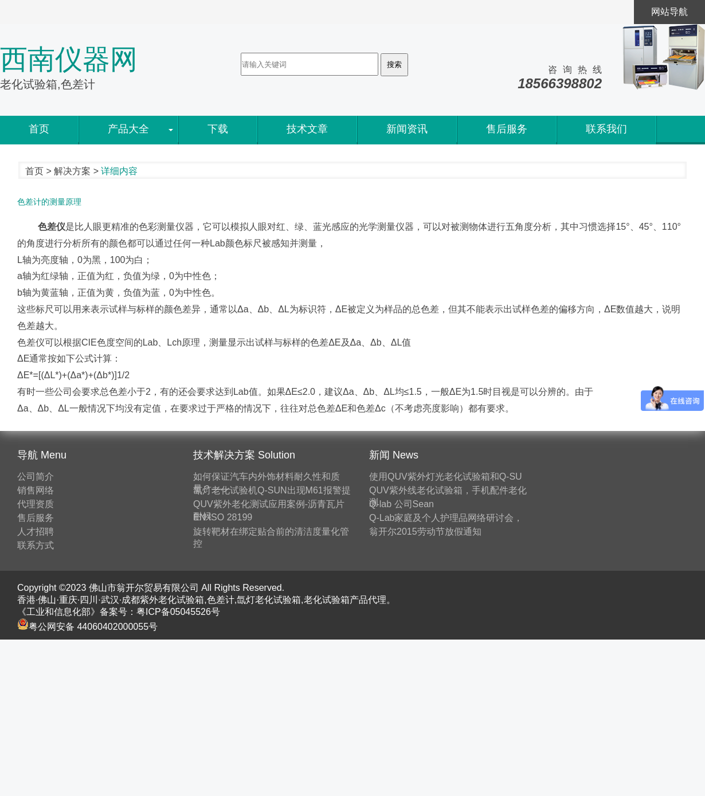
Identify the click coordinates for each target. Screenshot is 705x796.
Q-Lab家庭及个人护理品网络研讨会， (446, 518)
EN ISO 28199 (222, 517)
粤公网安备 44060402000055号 (87, 627)
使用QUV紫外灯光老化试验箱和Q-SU (445, 476)
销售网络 (35, 490)
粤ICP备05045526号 (178, 612)
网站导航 (669, 12)
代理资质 (35, 504)
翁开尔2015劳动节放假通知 (425, 531)
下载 (217, 129)
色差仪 (50, 227)
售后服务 (506, 129)
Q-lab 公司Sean (401, 504)
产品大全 (128, 129)
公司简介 (35, 476)
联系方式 (35, 545)
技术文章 (307, 129)
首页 (39, 129)
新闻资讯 (407, 129)
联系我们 (606, 129)
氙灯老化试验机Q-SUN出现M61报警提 (272, 490)
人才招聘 (35, 531)
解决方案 (72, 171)
